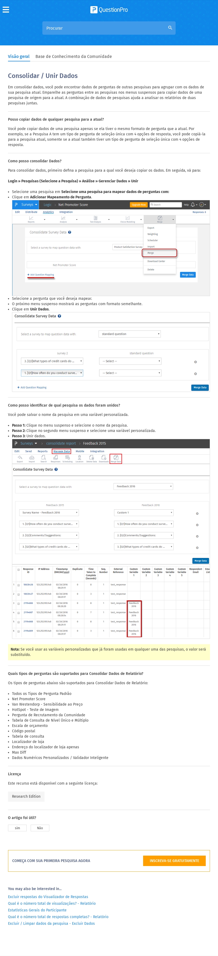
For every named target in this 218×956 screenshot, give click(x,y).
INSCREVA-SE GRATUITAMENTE (174, 813)
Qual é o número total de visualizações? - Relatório (52, 855)
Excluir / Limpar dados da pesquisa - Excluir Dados (51, 876)
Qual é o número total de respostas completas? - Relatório (58, 869)
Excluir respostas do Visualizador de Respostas (48, 849)
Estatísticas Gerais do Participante (37, 862)
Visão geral (19, 56)
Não (40, 780)
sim (17, 780)
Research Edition (26, 748)
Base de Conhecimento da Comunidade (73, 56)
